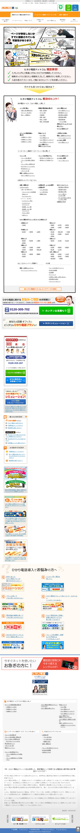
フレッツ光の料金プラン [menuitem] (12, 752)
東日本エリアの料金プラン (47, 160)
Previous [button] (7, 819)
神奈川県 (60, 231)
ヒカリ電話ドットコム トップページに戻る (40, 675)
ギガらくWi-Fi (25, 213)
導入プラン (60, 126)
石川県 (59, 240)
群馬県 (52, 236)
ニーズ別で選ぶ (24, 108)
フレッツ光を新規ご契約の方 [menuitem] (13, 737)
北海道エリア (24, 223)
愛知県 (24, 240)
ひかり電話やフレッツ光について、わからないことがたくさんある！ (61, 598)
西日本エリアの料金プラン (47, 158)
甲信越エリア (24, 229)
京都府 (38, 247)
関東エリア (52, 229)
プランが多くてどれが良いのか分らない (14, 597)
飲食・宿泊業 (43, 110)
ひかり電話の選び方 (5, 20)
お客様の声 (41, 187)
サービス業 (43, 112)
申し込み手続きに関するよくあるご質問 (64, 198)
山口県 (59, 249)
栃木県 (67, 234)
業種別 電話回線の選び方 (45, 108)
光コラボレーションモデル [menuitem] (13, 741)
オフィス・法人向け (26, 112)
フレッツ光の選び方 (26, 158)
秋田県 (67, 225)
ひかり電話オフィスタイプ (47, 140)
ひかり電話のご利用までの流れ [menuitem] (67, 720)
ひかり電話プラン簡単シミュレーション (44, 145)
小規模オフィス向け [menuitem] (11, 707)
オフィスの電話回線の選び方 (26, 134)
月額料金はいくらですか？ (15, 425)
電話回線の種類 (62, 117)
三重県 (38, 240)
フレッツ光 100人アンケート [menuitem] (50, 748)
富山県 (67, 240)
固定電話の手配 (62, 191)
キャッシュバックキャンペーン (29, 270)
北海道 (24, 225)
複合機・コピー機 (26, 206)
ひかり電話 (43, 135)
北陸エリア (52, 238)
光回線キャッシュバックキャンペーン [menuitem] (68, 726)
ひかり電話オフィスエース (47, 142)
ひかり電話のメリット (64, 110)
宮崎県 (67, 256)
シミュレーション (17, 20)
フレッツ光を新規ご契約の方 (28, 161)
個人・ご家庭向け (25, 115)
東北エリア (52, 223)
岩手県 (59, 225)
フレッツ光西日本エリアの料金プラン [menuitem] (14, 755)
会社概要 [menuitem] (15, 829)
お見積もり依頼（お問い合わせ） (57, 277)
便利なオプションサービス (64, 124)
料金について (28, 20)
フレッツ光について (63, 160)
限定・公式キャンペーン (64, 135)
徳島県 (31, 254)
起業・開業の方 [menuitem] (46, 744)
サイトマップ (52, 274)
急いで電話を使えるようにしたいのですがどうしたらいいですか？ (17, 456)
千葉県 (68, 231)
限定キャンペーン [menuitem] (10, 748)
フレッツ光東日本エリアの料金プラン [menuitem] (14, 758)
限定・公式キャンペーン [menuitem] (66, 723)
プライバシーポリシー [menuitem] (48, 829)
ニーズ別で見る (44, 192)
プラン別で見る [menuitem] (48, 737)
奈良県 (24, 249)
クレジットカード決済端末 (29, 192)
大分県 (67, 254)
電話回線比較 (61, 119)
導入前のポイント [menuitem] (10, 743)
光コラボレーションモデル (28, 166)
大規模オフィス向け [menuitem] (11, 711)
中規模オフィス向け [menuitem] (11, 709)
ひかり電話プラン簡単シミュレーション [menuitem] (65, 716)
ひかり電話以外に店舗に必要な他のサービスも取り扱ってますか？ (54, 617)
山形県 (59, 227)
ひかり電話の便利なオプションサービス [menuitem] (49, 705)
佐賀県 (59, 254)
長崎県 (52, 256)
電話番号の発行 (62, 189)
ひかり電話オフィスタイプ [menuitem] (67, 711)
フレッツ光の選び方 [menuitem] (10, 735)
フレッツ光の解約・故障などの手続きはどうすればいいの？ (54, 637)
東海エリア (24, 238)
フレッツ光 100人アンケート (56, 268)
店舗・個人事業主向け (27, 110)
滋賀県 (31, 249)
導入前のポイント (25, 168)
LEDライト (25, 215)
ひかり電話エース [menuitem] (65, 709)
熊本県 (59, 256)
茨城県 (59, 234)
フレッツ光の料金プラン (45, 156)
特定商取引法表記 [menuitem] (35, 829)
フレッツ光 (45, 15)
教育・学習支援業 (44, 121)
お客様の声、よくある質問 (45, 185)
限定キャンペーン (74, 20)
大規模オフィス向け (26, 141)
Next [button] (72, 819)
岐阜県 (31, 240)
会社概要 (51, 272)
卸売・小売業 (43, 119)
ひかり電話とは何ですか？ (15, 423)
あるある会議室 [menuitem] (46, 750)
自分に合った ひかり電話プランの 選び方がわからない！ (14, 579)
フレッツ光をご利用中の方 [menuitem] (12, 739)
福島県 (67, 227)
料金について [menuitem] (63, 705)
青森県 (52, 225)
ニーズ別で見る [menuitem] (48, 739)
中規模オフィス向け (26, 139)
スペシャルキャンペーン (64, 137)
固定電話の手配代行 (63, 187)
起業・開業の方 (24, 185)
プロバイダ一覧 (25, 170)
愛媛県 (38, 254)
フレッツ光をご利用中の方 (28, 164)
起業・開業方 (63, 15)
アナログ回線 (62, 121)
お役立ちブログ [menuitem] (46, 752)
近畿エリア (24, 245)
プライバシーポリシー (55, 281)
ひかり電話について (63, 142)
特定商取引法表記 (53, 279)
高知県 (24, 256)
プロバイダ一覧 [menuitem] (9, 745)
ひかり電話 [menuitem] (63, 707)
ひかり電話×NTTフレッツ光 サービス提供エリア (33, 219)
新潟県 (24, 231)
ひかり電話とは (51, 20)
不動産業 (42, 115)
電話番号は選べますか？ (15, 428)
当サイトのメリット (62, 185)
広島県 (52, 247)
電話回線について (63, 20)
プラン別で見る (44, 189)
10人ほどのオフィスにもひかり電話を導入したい (15, 636)
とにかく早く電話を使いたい (53, 578)
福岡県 (52, 254)
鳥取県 (59, 247)
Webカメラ (25, 194)
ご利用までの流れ (40, 20)
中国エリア (52, 245)
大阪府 (24, 247)
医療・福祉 (43, 117)
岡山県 (52, 249)
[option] (20, 820)
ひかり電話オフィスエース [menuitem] (67, 713)
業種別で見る (43, 194)
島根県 (67, 247)
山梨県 (38, 231)
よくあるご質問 (61, 140)
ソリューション (24, 187)
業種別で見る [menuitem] (47, 741)
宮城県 (52, 227)
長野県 (31, 231)
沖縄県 (61, 258)
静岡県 (24, 243)
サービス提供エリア (62, 128)
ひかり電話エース (44, 137)
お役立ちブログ (61, 201)
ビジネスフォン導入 (27, 200)
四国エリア (24, 251)
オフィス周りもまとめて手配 (62, 194)
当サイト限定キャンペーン (28, 175)
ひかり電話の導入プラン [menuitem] (48, 708)
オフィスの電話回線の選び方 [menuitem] (13, 705)
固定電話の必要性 (63, 115)
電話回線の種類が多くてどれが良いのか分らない (14, 616)
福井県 (52, 240)
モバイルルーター (26, 196)
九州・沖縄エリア (54, 251)
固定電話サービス (63, 112)
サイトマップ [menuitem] (24, 829)
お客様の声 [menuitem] (45, 735)
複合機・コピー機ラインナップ (26, 210)
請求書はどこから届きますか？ (17, 443)
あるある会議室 (53, 270)
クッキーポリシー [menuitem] (62, 829)
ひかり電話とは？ (62, 108)
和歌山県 (39, 249)
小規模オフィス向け (26, 137)
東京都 (52, 231)
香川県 (24, 254)
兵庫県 (31, 247)
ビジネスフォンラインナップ (26, 203)
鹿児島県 (53, 258)
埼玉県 (52, 234)
